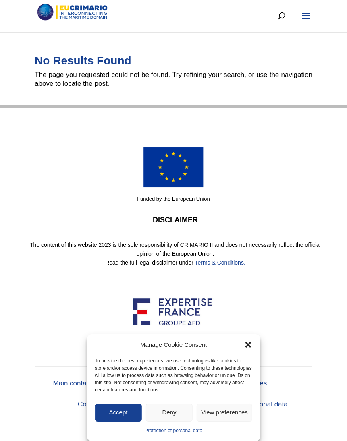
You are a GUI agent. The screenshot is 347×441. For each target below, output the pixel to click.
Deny (169, 412)
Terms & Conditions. (220, 262)
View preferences (224, 412)
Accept (118, 412)
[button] (248, 345)
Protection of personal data (173, 430)
